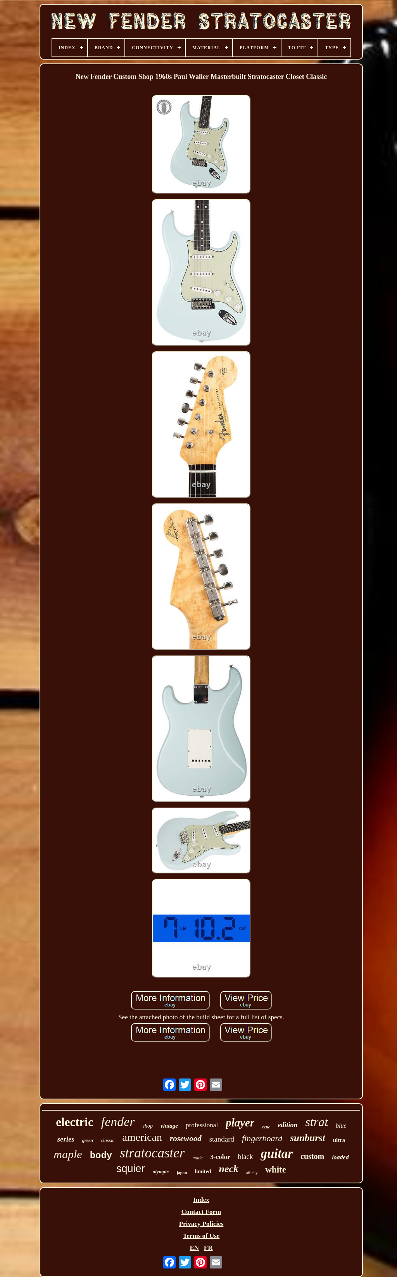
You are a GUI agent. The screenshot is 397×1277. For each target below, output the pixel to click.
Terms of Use (201, 1235)
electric (74, 1122)
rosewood (186, 1138)
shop (148, 1126)
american (142, 1137)
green (87, 1140)
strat (316, 1122)
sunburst (307, 1138)
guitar (277, 1154)
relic (266, 1127)
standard (221, 1139)
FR (208, 1247)
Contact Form (201, 1211)
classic (107, 1140)
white (275, 1169)
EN (194, 1247)
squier (130, 1168)
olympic (161, 1171)
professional (202, 1125)
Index (201, 1199)
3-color (220, 1157)
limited (203, 1171)
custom (312, 1156)
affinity (251, 1173)
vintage (169, 1126)
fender (118, 1121)
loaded (340, 1157)
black (245, 1157)
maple (68, 1154)
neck (228, 1168)
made (198, 1158)
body (101, 1155)
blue (341, 1125)
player (240, 1122)
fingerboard (262, 1138)
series (65, 1139)
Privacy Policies (201, 1223)
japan (182, 1172)
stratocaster (152, 1153)
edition (287, 1125)
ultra (339, 1140)
